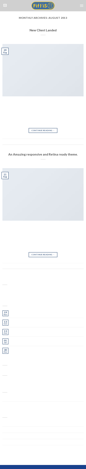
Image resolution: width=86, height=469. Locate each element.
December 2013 (11, 442)
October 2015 (10, 429)
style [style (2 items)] (19, 381)
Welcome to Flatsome (24, 311)
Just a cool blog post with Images (31, 349)
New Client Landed (43, 30)
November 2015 (12, 423)
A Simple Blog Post (22, 330)
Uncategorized (11, 404)
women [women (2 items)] (24, 381)
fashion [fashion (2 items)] (13, 381)
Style (43, 26)
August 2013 (9, 448)
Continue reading (43, 130)
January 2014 (10, 435)
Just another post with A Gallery (30, 321)
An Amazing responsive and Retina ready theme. (43, 154)
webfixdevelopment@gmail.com (58, 39)
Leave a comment (75, 141)
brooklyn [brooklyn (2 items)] (6, 381)
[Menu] (82, 6)
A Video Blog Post (22, 339)
